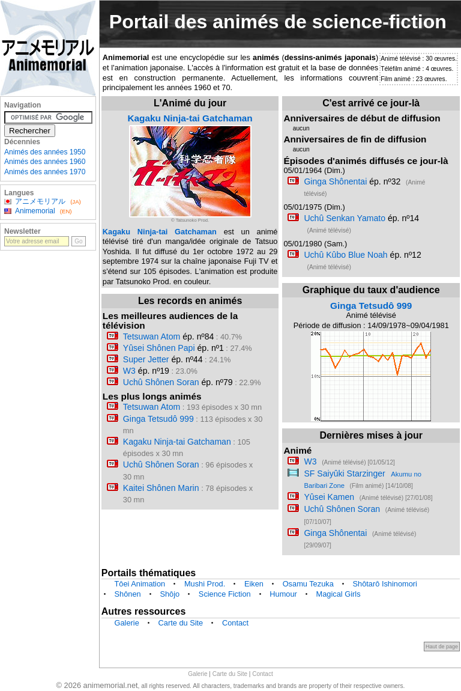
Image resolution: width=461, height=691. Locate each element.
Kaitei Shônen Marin (161, 488)
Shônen (128, 593)
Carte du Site (180, 622)
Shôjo (169, 593)
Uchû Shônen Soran (161, 382)
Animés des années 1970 (44, 172)
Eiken (254, 583)
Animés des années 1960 (44, 161)
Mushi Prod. (204, 583)
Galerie (127, 622)
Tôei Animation (140, 583)
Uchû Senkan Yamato (344, 218)
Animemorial (35, 211)
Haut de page (442, 647)
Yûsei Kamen (329, 497)
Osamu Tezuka (308, 583)
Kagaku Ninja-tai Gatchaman (189, 118)
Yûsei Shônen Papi (159, 348)
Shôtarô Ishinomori (385, 583)
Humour (283, 593)
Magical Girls (338, 593)
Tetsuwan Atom (151, 336)
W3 (129, 371)
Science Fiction (225, 593)
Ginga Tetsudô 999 (158, 419)
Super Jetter (146, 359)
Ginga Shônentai (335, 181)
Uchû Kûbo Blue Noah (345, 255)
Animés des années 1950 (44, 152)
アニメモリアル (40, 201)
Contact (235, 622)
